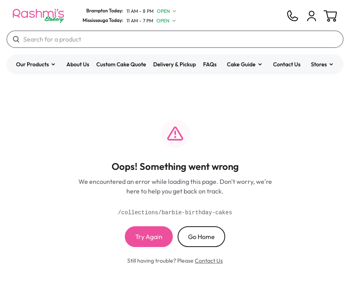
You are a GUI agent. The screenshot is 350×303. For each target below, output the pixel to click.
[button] (36, 64)
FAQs (210, 64)
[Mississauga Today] (127, 21)
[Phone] (292, 16)
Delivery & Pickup (174, 64)
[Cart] (312, 16)
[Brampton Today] (127, 11)
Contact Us (287, 64)
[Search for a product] (175, 39)
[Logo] (38, 16)
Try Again (148, 237)
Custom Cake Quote (121, 64)
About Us (77, 64)
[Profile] (312, 16)
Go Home (201, 237)
